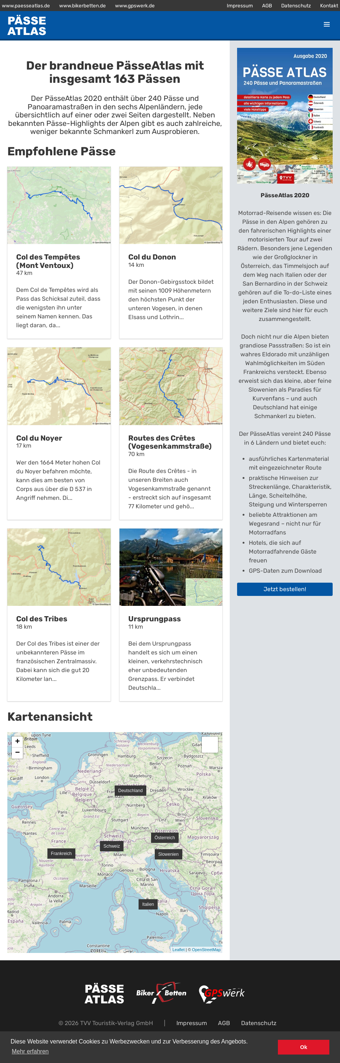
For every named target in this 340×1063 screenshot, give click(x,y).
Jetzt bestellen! (285, 589)
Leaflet (178, 949)
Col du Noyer (39, 438)
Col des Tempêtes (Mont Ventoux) (48, 261)
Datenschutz (296, 5)
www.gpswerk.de (135, 5)
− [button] (17, 753)
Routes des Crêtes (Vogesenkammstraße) (170, 442)
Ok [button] (303, 1047)
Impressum (240, 5)
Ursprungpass (154, 618)
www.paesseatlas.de (26, 5)
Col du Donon (152, 256)
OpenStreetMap (206, 949)
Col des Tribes (41, 618)
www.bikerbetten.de (82, 5)
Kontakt (329, 5)
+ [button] (17, 742)
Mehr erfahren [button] (30, 1051)
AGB (267, 5)
